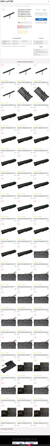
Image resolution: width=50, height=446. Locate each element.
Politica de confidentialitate (25, 439)
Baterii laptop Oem (26, 6)
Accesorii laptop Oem (18, 6)
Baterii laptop (11, 6)
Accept (29, 445)
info (15, 84)
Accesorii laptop (4, 6)
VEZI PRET (41, 19)
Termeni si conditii (15, 439)
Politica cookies (34, 439)
